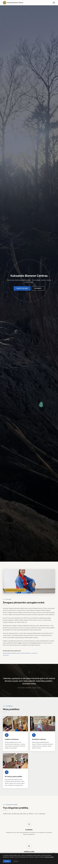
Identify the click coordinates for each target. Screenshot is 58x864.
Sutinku (7, 861)
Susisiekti (38, 288)
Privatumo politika (49, 857)
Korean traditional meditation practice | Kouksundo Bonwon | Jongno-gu (20, 653)
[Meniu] (54, 3)
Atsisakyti (15, 861)
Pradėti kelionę (22, 288)
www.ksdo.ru (6, 655)
